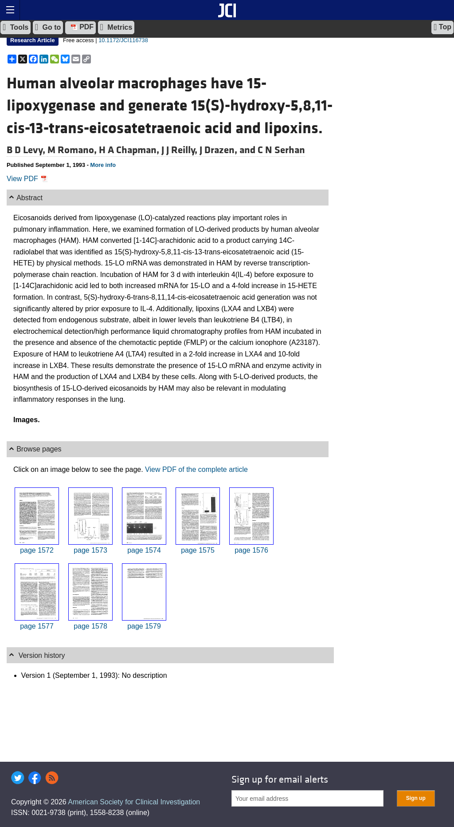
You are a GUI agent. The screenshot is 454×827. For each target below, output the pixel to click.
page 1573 (90, 550)
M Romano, (73, 150)
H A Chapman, (130, 150)
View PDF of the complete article (196, 469)
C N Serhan (281, 150)
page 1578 (90, 626)
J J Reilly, (180, 150)
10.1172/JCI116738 (123, 40)
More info (103, 165)
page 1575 (198, 550)
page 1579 (144, 626)
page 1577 (37, 626)
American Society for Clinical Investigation (134, 802)
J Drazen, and (229, 150)
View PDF (27, 178)
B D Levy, (27, 150)
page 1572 (37, 550)
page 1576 (251, 550)
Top (442, 27)
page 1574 (144, 550)
